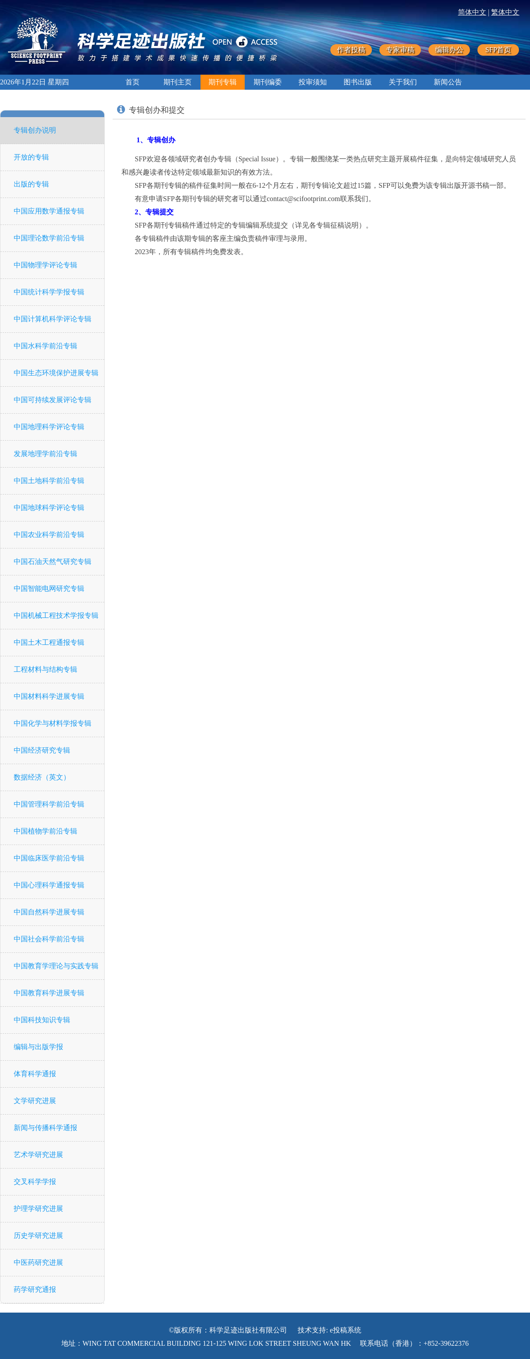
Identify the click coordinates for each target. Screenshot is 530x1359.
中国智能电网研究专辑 (49, 588)
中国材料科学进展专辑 (49, 696)
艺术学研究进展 (38, 1154)
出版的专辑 (31, 184)
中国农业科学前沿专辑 (49, 534)
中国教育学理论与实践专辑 (56, 966)
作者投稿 (351, 49)
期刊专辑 (222, 82)
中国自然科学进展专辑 (49, 912)
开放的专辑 (31, 157)
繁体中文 (505, 12)
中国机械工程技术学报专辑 (56, 615)
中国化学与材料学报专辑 (52, 723)
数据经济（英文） (42, 777)
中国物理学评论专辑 (45, 265)
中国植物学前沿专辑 (45, 831)
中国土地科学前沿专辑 (49, 480)
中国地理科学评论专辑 (49, 426)
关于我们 (403, 82)
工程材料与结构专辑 (45, 669)
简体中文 (472, 12)
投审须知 (313, 82)
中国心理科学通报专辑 (49, 885)
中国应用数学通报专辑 (49, 211)
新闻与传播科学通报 (45, 1127)
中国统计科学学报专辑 (49, 292)
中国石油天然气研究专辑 (52, 561)
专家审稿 (400, 49)
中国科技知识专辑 (42, 1020)
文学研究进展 (35, 1100)
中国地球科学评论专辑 (49, 507)
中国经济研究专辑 (42, 750)
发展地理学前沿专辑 (45, 453)
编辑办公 (449, 49)
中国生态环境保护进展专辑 (56, 373)
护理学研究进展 (38, 1208)
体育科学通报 (35, 1073)
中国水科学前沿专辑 (45, 346)
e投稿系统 (345, 1330)
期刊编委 (268, 82)
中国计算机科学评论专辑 (52, 319)
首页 (132, 82)
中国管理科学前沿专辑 (49, 804)
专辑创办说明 (35, 130)
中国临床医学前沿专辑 (49, 858)
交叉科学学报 (35, 1181)
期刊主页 (177, 82)
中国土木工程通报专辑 (49, 642)
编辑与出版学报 (38, 1047)
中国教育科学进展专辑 (49, 993)
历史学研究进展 (38, 1235)
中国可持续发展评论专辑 (52, 400)
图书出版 (358, 82)
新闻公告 (448, 82)
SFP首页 (498, 49)
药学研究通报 (35, 1289)
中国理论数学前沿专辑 (49, 238)
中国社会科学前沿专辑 (49, 939)
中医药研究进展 (38, 1262)
